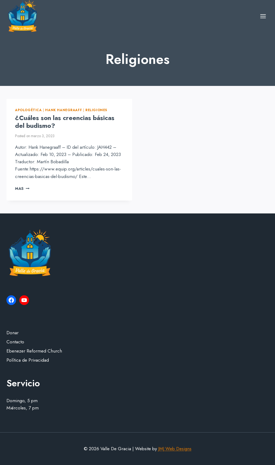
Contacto (15, 342)
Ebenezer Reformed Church (34, 351)
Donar (12, 332)
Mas (22, 188)
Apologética (28, 110)
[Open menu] (263, 16)
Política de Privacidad (27, 360)
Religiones (96, 110)
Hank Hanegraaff (63, 110)
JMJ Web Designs (174, 448)
